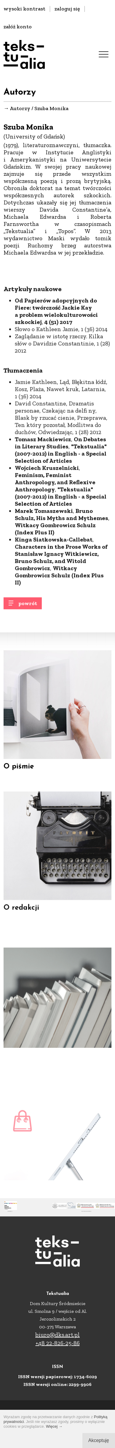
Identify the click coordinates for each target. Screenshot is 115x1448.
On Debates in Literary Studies (60, 468)
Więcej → (54, 1426)
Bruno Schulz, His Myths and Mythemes (61, 540)
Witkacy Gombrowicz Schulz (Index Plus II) (55, 554)
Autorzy (20, 108)
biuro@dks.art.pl (57, 1334)
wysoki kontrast (24, 8)
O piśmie (19, 772)
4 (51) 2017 (58, 347)
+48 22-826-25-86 (58, 1343)
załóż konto (18, 26)
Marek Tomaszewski (44, 536)
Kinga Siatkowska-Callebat (53, 565)
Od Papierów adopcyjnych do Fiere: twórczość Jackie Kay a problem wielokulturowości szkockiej (56, 337)
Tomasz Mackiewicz (43, 465)
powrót (27, 606)
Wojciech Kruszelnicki (47, 493)
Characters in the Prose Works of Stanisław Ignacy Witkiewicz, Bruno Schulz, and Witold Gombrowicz (61, 583)
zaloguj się (67, 8)
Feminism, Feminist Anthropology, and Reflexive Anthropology (55, 508)
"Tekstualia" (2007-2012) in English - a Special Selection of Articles (61, 479)
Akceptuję (98, 1440)
